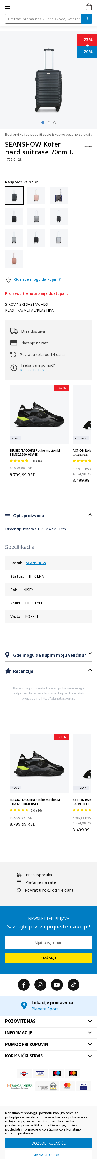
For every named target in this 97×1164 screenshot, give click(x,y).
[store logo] (48, 7)
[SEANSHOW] (88, 149)
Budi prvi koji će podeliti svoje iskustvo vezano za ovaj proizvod (48, 134)
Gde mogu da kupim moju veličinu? (49, 655)
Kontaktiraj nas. (32, 369)
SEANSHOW (36, 562)
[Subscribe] (48, 958)
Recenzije (22, 671)
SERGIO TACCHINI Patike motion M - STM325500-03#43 (36, 453)
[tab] (48, 515)
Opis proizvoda (28, 515)
